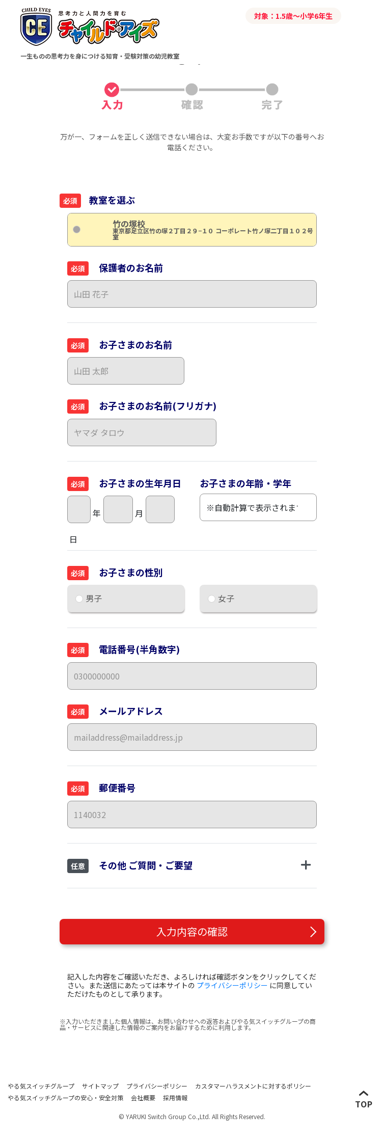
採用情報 (175, 1097)
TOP (364, 1103)
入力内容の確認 (192, 931)
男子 (94, 598)
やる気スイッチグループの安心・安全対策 (65, 1097)
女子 (226, 598)
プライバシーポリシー (232, 985)
